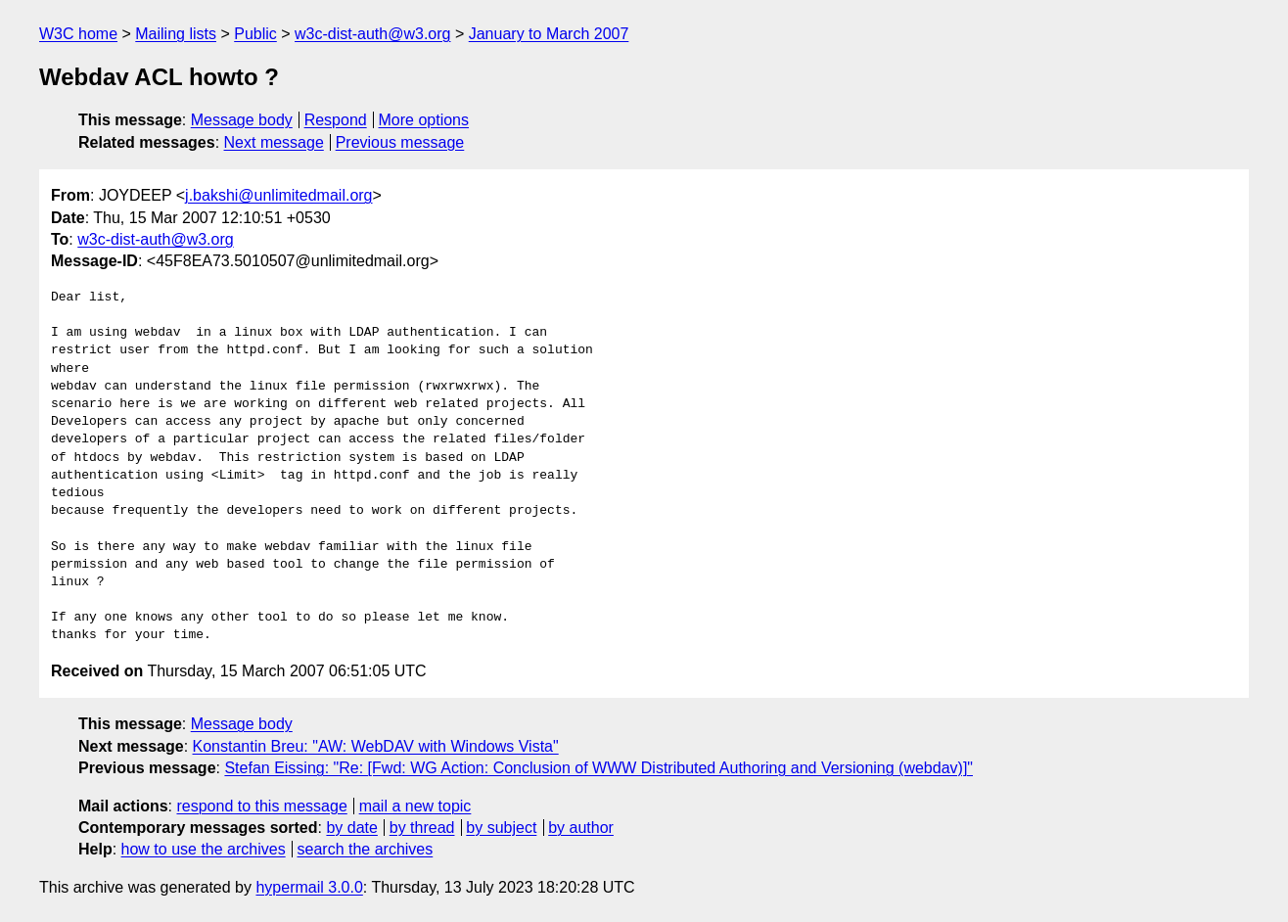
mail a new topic (415, 806)
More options (424, 120)
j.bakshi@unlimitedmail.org (278, 195)
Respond (335, 120)
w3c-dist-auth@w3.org (372, 33)
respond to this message (261, 806)
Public (255, 33)
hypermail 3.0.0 (308, 887)
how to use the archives (203, 849)
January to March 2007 (549, 33)
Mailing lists (175, 33)
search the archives (366, 849)
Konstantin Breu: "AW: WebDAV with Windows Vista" (376, 746)
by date (351, 827)
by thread (422, 827)
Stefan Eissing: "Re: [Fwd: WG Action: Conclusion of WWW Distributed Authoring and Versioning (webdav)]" (598, 768)
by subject (501, 827)
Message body (242, 120)
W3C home (78, 33)
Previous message (400, 142)
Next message (274, 142)
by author (581, 827)
